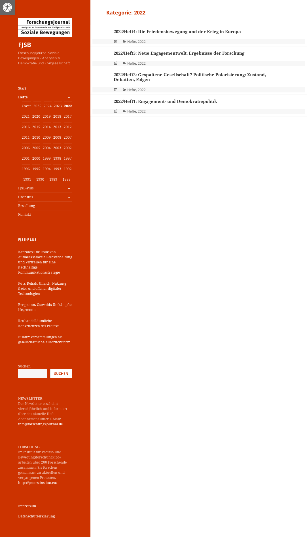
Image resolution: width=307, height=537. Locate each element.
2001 (26, 158)
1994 (47, 168)
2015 (36, 126)
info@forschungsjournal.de (40, 424)
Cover (26, 105)
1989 (53, 179)
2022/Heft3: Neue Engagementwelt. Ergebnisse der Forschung (179, 53)
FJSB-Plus (25, 188)
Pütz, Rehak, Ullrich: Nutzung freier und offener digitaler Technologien (42, 288)
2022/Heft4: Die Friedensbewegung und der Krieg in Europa (177, 31)
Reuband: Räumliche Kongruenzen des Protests (38, 323)
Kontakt (24, 214)
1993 (57, 168)
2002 (68, 147)
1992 (68, 168)
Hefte (23, 97)
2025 (37, 105)
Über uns (25, 196)
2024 (48, 105)
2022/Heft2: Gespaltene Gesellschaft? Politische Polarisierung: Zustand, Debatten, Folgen (190, 77)
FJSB (24, 44)
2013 (57, 126)
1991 (27, 179)
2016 (26, 126)
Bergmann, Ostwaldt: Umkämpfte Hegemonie (44, 307)
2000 (36, 158)
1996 (26, 168)
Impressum (27, 506)
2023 (58, 105)
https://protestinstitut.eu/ (37, 482)
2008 (57, 137)
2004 (47, 147)
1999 (47, 158)
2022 (68, 105)
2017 (68, 116)
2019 (47, 116)
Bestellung (26, 205)
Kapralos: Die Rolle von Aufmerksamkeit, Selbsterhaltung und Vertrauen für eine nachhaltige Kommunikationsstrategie (45, 262)
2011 (26, 137)
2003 (57, 147)
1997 (68, 158)
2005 (36, 147)
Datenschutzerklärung (36, 516)
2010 (36, 137)
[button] (7, 7)
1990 (40, 179)
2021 (26, 116)
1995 (36, 168)
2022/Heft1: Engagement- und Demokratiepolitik (165, 101)
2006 (26, 147)
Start (22, 88)
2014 (47, 126)
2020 (36, 116)
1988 (67, 179)
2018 (57, 116)
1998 (57, 158)
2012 (68, 126)
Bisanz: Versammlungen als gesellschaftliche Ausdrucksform (44, 339)
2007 (68, 137)
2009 (47, 137)
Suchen (24, 366)
